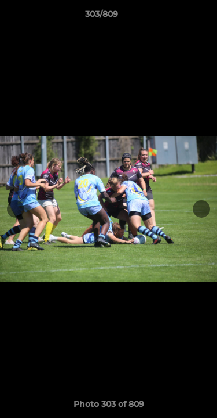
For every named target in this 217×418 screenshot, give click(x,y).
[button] (175, 17)
